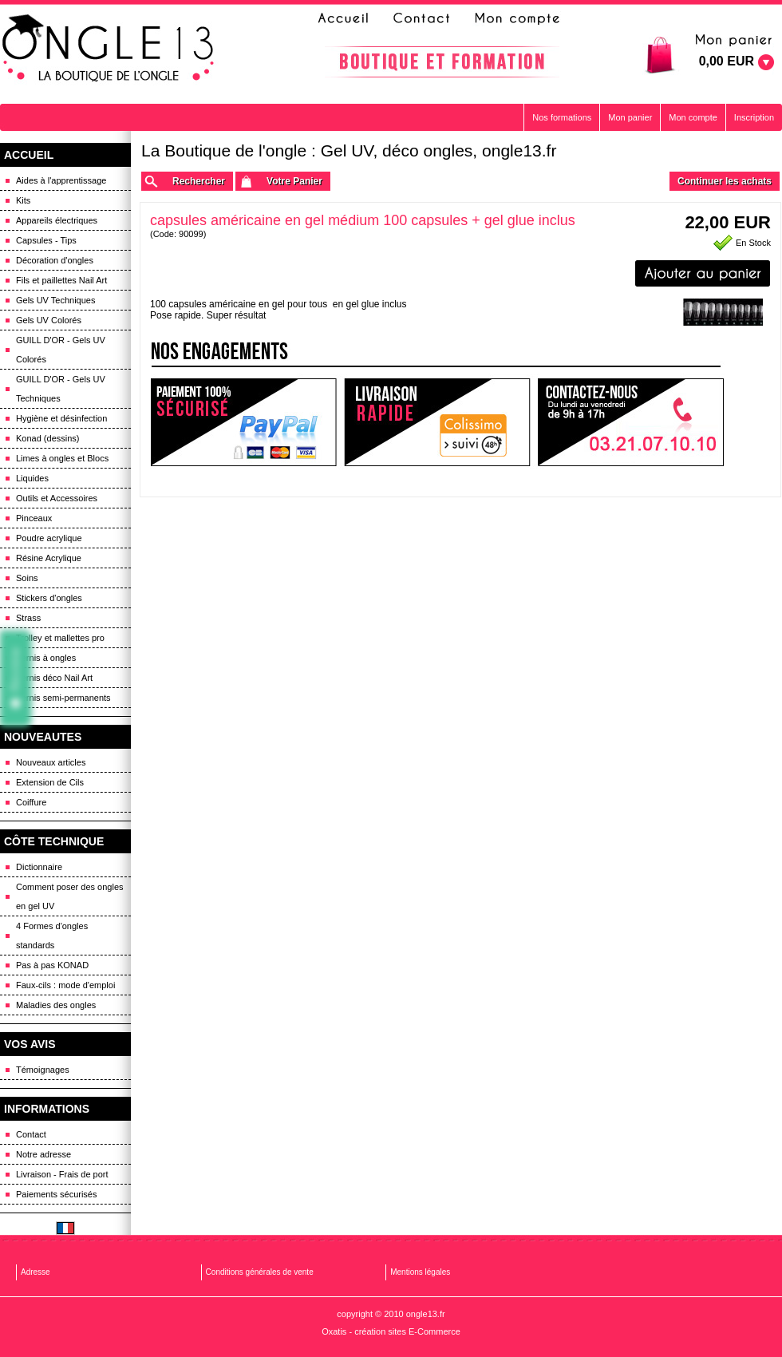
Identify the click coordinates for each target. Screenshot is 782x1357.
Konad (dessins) (48, 438)
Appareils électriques (56, 220)
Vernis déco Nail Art (54, 677)
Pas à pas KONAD (52, 965)
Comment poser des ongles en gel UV (70, 896)
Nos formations (561, 117)
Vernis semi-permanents (63, 697)
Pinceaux (34, 518)
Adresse (35, 1272)
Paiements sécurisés (56, 1194)
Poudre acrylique (49, 538)
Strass (28, 618)
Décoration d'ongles (54, 260)
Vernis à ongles (46, 658)
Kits (23, 200)
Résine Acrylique (48, 558)
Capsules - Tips (46, 240)
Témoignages (42, 1069)
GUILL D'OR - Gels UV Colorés (60, 349)
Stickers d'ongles (49, 598)
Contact (31, 1134)
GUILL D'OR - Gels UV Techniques (60, 388)
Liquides (32, 478)
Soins (27, 578)
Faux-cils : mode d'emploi (65, 985)
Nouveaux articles (50, 762)
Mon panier (630, 117)
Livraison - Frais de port (62, 1174)
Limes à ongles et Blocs (62, 458)
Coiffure (31, 802)
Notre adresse (43, 1154)
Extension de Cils (50, 782)
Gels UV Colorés (48, 320)
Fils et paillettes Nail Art (61, 280)
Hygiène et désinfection (61, 418)
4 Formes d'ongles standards (52, 935)
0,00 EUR (726, 61)
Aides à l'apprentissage (61, 180)
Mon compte (693, 117)
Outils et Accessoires (56, 498)
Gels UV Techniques (55, 300)
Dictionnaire (39, 867)
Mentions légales (420, 1272)
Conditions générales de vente (260, 1272)
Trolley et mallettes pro (60, 638)
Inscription (754, 117)
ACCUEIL (28, 154)
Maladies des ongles (56, 1005)
